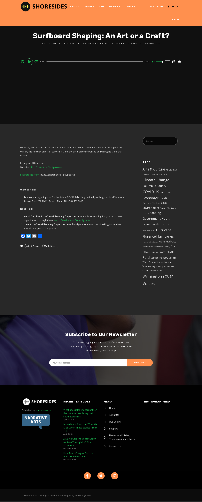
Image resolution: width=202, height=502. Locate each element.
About (74, 6)
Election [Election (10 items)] (147, 203)
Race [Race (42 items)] (171, 251)
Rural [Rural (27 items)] (146, 257)
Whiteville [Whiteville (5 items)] (158, 270)
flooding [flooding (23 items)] (155, 213)
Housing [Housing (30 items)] (163, 224)
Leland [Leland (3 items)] (155, 242)
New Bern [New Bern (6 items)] (147, 246)
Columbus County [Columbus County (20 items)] (154, 186)
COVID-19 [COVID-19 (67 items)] (151, 191)
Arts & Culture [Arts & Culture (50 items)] (154, 169)
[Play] (30, 61)
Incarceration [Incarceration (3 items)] (148, 242)
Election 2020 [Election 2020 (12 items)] (159, 203)
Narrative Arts (43, 410)
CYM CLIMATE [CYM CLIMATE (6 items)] (166, 192)
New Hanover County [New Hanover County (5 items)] (161, 246)
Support (174, 19)
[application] (95, 61)
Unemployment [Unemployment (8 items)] (164, 262)
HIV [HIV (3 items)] (155, 225)
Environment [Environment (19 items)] (151, 208)
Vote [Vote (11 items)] (145, 266)
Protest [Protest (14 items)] (163, 252)
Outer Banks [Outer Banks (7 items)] (152, 252)
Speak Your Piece (108, 6)
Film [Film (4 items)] (168, 208)
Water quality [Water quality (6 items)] (162, 266)
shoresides (69, 43)
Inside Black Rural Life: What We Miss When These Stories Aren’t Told (80, 428)
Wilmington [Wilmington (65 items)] (152, 276)
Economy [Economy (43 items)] (150, 198)
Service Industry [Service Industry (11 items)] (159, 257)
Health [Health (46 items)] (166, 218)
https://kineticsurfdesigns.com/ (46, 167)
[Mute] (153, 62)
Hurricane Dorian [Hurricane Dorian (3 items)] (149, 231)
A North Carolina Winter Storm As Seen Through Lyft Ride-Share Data (79, 442)
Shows (88, 6)
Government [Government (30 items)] (152, 218)
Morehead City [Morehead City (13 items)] (167, 241)
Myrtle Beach (50, 246)
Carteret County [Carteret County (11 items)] (158, 174)
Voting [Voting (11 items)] (151, 266)
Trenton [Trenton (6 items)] (152, 262)
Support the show (29, 174)
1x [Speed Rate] (167, 61)
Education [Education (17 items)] (163, 198)
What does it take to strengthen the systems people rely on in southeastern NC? (80, 413)
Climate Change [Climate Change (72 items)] (156, 180)
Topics (129, 6)
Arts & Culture (32, 246)
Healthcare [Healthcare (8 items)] (148, 224)
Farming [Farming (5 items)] (163, 208)
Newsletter (157, 6)
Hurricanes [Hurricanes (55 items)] (165, 236)
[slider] (94, 61)
